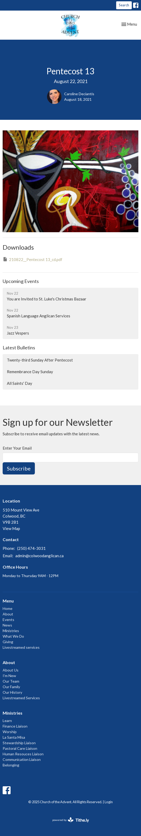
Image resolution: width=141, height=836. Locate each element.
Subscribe (19, 468)
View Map (11, 528)
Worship (10, 731)
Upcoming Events (21, 281)
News (7, 625)
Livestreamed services (21, 647)
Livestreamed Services (21, 698)
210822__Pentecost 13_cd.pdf (32, 259)
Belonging (11, 765)
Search (124, 5)
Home (7, 608)
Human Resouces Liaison (23, 754)
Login (109, 802)
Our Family (11, 686)
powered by (70, 820)
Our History (12, 692)
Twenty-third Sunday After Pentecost (40, 360)
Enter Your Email (17, 448)
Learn (7, 720)
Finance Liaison (15, 726)
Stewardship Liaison (19, 743)
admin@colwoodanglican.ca (39, 555)
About (8, 614)
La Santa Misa (14, 737)
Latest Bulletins (19, 347)
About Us (10, 670)
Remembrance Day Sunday (30, 371)
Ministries (11, 630)
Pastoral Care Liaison (20, 748)
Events (8, 619)
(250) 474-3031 (31, 548)
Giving (8, 641)
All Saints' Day (19, 383)
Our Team (11, 681)
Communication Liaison (22, 759)
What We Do (13, 636)
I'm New (9, 675)
